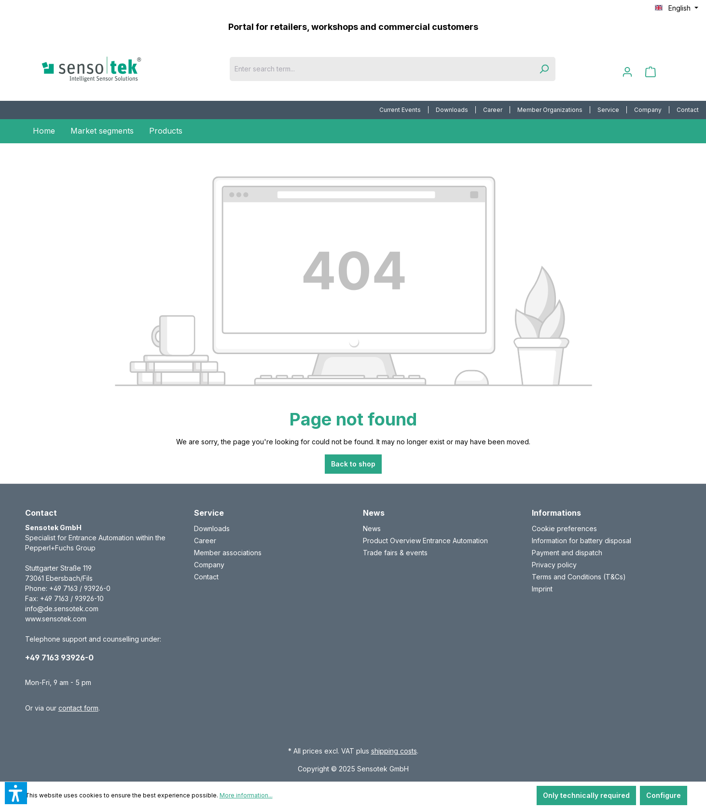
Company (648, 109)
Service (608, 109)
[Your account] (627, 72)
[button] (16, 793)
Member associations (228, 552)
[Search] (543, 69)
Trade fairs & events (395, 552)
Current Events (400, 109)
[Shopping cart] (650, 72)
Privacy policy (554, 565)
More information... (246, 795)
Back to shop (353, 464)
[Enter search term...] (381, 69)
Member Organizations (549, 109)
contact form (78, 708)
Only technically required (586, 795)
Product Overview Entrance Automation (425, 540)
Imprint (542, 589)
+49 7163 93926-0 (59, 657)
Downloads (452, 109)
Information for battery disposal (581, 540)
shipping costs (394, 751)
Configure (663, 795)
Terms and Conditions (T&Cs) (579, 577)
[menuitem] (400, 110)
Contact (688, 109)
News (372, 528)
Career (492, 109)
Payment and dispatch (567, 552)
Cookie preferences (564, 528)
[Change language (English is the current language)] (676, 8)
